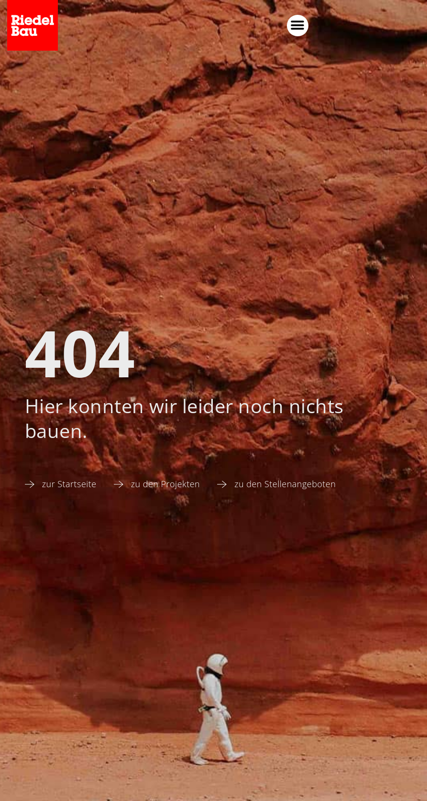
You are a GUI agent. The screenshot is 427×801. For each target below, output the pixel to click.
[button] (373, 25)
